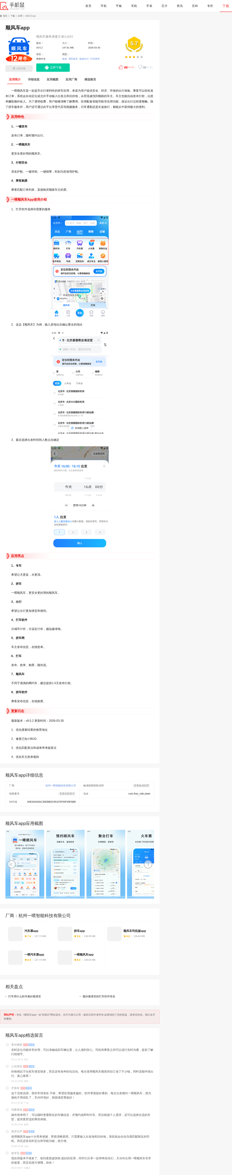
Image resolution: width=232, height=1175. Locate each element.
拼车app (79, 930)
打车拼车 (95, 58)
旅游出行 (84, 58)
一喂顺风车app (84, 954)
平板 (119, 5)
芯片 (164, 5)
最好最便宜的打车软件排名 (99, 996)
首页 (88, 5)
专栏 (210, 5)
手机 (104, 5)
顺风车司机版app (134, 930)
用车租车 (73, 58)
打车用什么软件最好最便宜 (24, 996)
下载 (225, 6)
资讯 (180, 5)
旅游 (64, 58)
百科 (195, 5)
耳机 (134, 5)
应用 (20, 16)
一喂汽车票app (34, 954)
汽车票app (31, 930)
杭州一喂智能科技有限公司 (60, 785)
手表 (149, 5)
